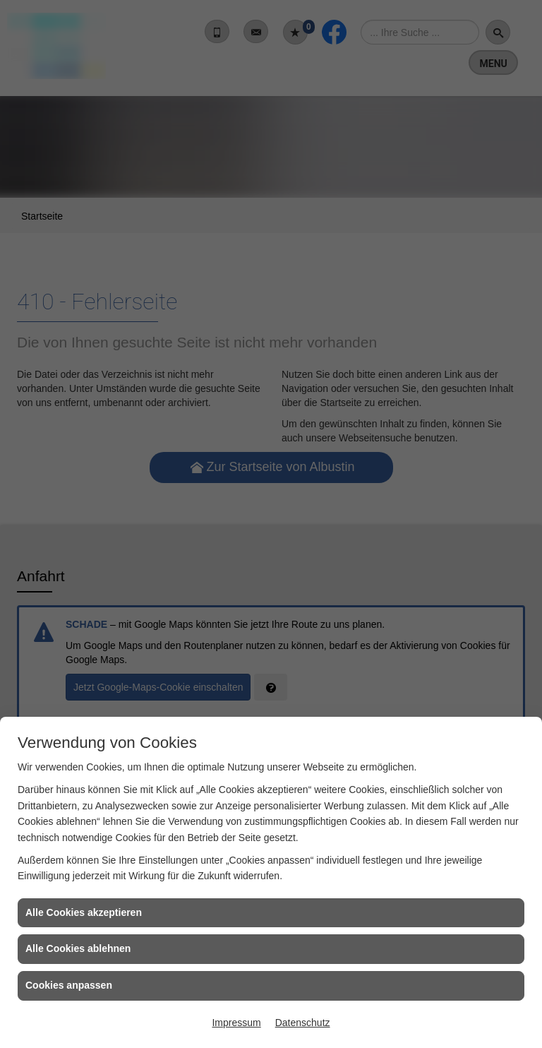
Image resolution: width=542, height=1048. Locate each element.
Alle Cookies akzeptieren (83, 912)
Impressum (236, 1022)
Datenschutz (302, 1022)
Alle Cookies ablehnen (78, 948)
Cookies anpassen (68, 985)
